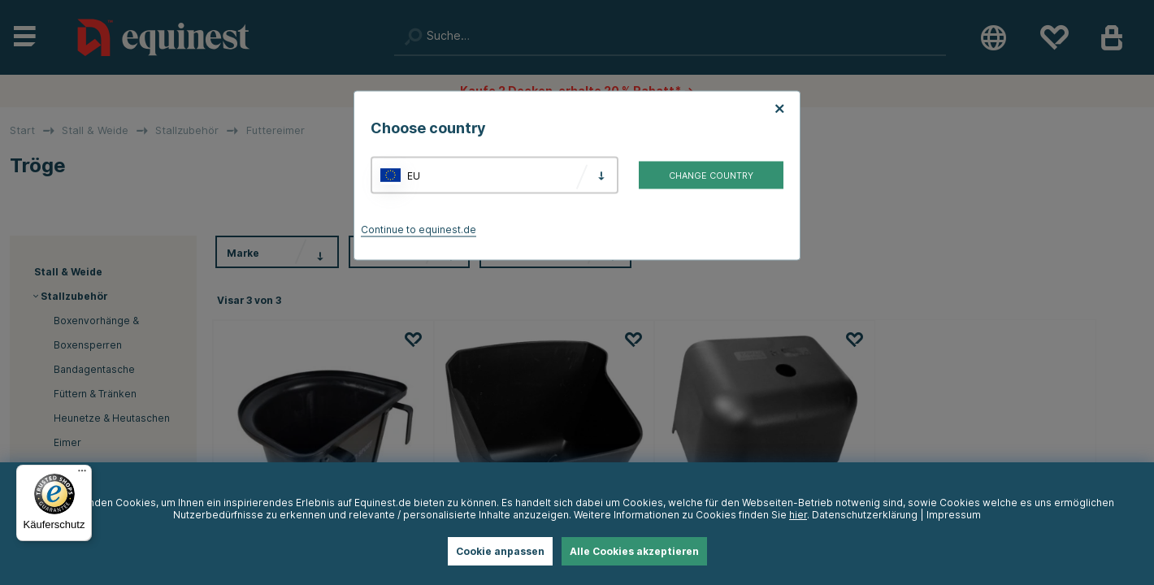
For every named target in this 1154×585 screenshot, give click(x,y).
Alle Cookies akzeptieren (634, 551)
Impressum (953, 515)
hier (798, 515)
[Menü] (82, 474)
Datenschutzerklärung (865, 515)
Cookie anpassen (500, 551)
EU (413, 175)
